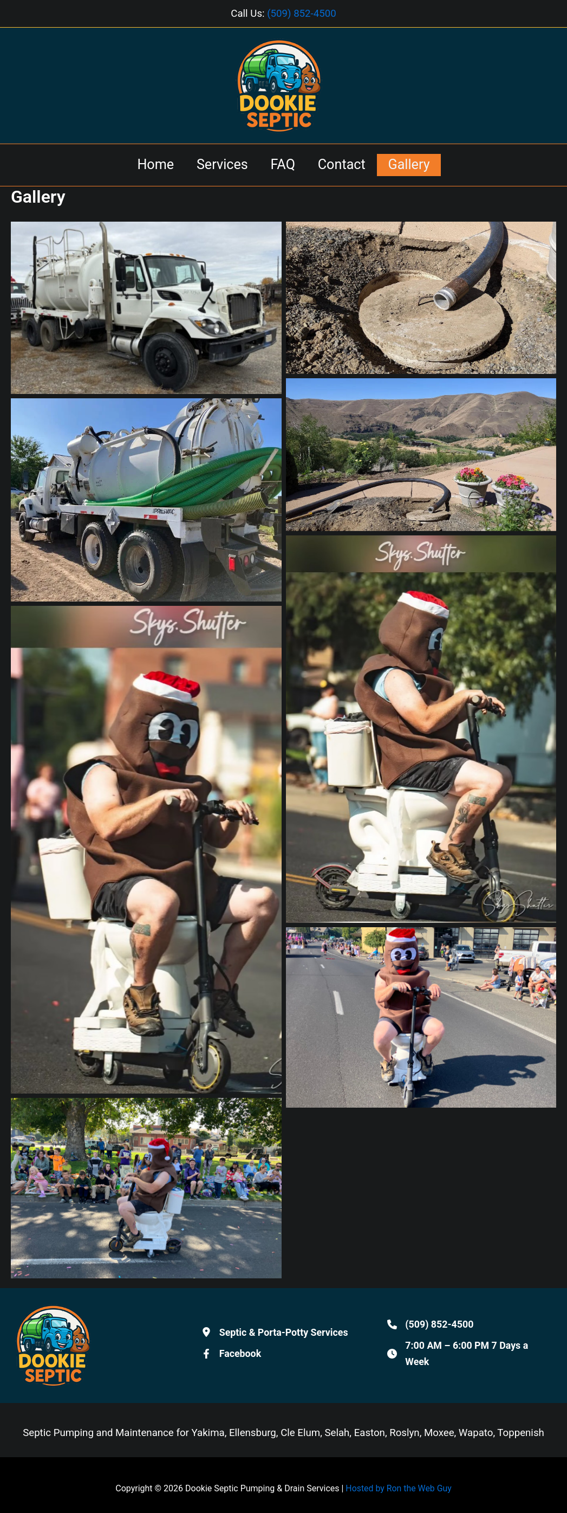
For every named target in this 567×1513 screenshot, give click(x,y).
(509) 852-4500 (301, 14)
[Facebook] (231, 1356)
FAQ (283, 164)
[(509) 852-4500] (430, 1326)
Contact (346, 164)
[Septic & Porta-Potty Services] (275, 1334)
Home (146, 164)
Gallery (418, 164)
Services (217, 164)
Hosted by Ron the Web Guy (399, 1488)
